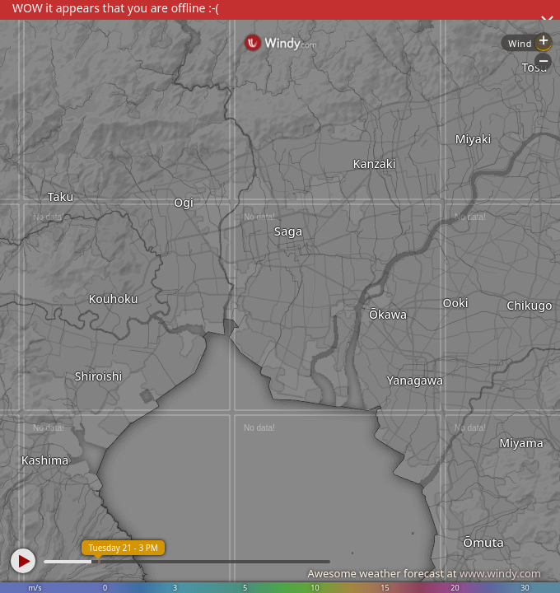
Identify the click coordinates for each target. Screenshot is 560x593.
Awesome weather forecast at (424, 573)
